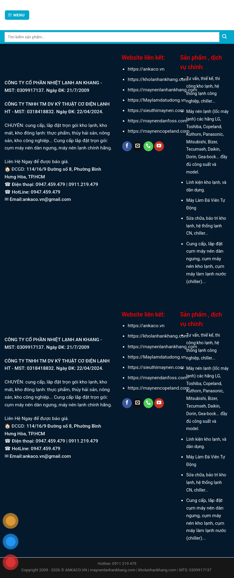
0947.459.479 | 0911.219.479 (67, 184)
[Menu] (17, 15)
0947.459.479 (45, 192)
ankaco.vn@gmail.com (47, 199)
